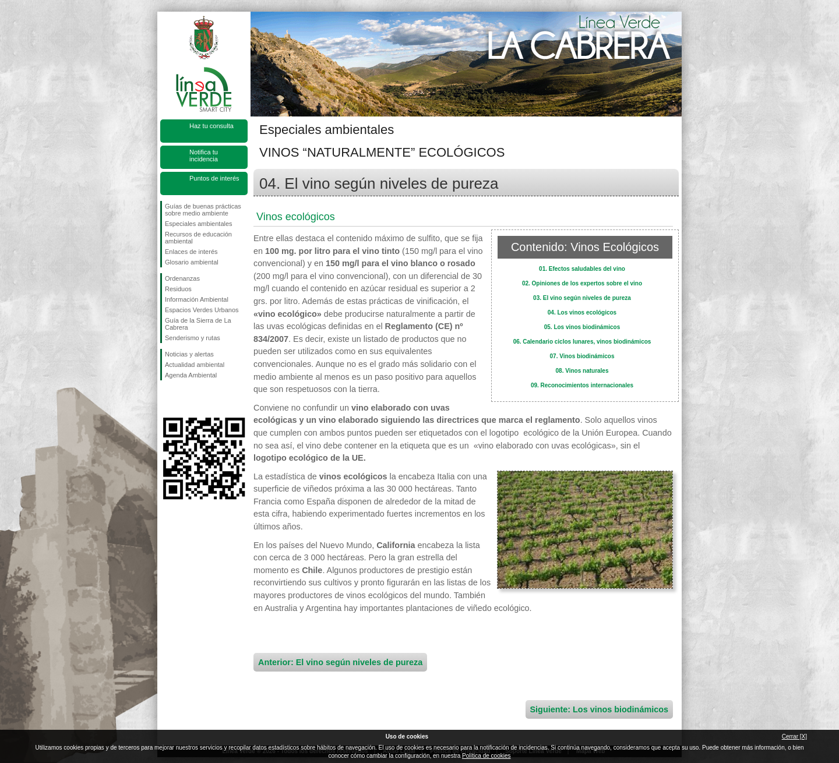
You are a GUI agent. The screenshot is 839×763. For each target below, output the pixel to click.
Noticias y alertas (189, 354)
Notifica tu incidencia (203, 156)
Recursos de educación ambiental (198, 238)
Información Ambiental (196, 299)
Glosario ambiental (191, 262)
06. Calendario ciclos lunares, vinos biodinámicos (582, 341)
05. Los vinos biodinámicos (582, 327)
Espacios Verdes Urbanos (202, 309)
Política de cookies (486, 756)
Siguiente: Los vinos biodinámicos (599, 709)
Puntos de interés (214, 178)
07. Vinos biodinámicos (582, 356)
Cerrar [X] (794, 736)
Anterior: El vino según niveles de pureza (340, 662)
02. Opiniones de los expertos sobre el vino (582, 283)
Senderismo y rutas (192, 337)
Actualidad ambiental (194, 364)
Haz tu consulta (211, 125)
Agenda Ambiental (191, 375)
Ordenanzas (182, 278)
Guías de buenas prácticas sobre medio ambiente (203, 210)
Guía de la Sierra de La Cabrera (198, 324)
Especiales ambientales (198, 223)
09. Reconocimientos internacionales (582, 385)
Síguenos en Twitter (186, 399)
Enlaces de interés (191, 251)
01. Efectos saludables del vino (582, 269)
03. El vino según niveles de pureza (582, 298)
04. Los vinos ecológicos (582, 312)
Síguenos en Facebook (167, 399)
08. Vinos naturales (582, 371)
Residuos (178, 288)
